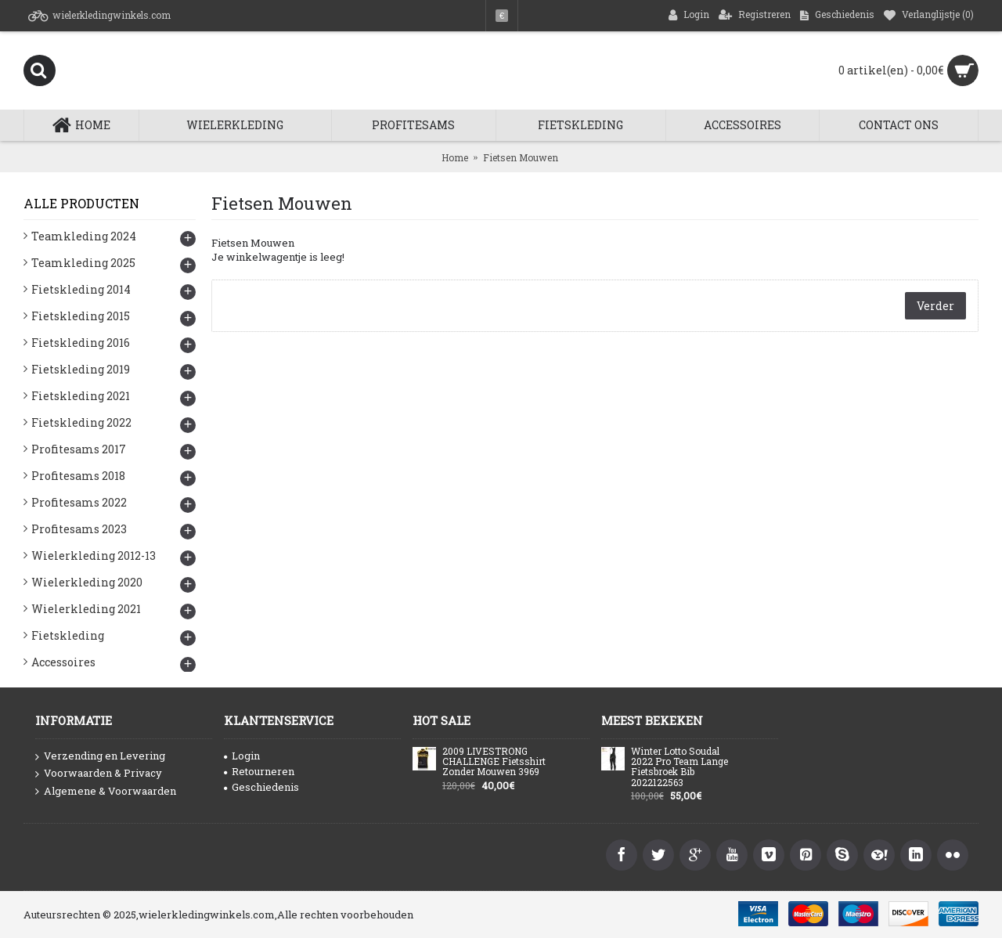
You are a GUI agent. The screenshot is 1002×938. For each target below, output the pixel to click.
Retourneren (259, 771)
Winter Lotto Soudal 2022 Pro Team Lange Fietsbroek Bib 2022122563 (679, 767)
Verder (935, 305)
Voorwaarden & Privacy (98, 773)
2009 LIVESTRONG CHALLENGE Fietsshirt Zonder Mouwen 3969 (494, 761)
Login (242, 756)
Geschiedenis (261, 787)
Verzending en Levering (100, 756)
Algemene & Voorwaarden (105, 791)
